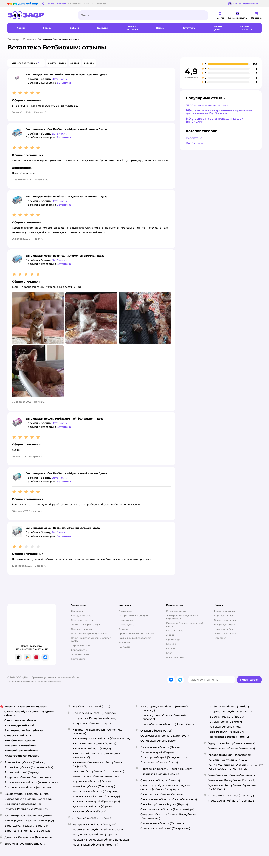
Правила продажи (81, 629)
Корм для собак (223, 629)
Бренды (171, 644)
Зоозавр (13, 39)
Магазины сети (175, 657)
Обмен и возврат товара (85, 624)
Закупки (123, 629)
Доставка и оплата (82, 620)
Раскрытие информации (133, 615)
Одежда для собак (225, 633)
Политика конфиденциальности (90, 633)
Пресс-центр (126, 624)
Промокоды (173, 639)
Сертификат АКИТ (81, 645)
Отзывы (28, 39)
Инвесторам (126, 620)
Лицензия (77, 611)
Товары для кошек (225, 611)
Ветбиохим (195, 143)
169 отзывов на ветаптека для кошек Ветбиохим (214, 120)
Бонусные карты (176, 611)
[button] (26, 63)
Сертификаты (79, 649)
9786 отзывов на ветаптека (207, 105)
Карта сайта (78, 658)
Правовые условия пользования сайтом (55, 677)
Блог (169, 652)
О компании (126, 611)
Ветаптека (194, 138)
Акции (170, 635)
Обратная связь (80, 654)
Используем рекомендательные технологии (34, 681)
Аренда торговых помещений (136, 633)
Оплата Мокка (174, 630)
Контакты (124, 646)
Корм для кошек (224, 615)
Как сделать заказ (81, 615)
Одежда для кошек (225, 620)
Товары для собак (224, 624)
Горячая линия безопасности (136, 638)
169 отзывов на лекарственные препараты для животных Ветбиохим (219, 112)
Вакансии (124, 642)
